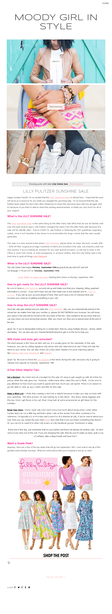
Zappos (14, 353)
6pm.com (23, 353)
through (14, 270)
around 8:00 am (65, 267)
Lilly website (43, 359)
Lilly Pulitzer (52, 243)
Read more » (56, 577)
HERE (47, 420)
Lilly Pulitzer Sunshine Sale (56, 191)
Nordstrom (34, 353)
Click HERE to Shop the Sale (33, 277)
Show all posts (76, 184)
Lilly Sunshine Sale (60, 197)
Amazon (48, 353)
